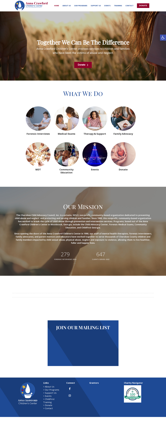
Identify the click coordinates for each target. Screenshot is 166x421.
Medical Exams (66, 133)
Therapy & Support (95, 133)
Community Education (66, 171)
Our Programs (52, 389)
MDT (38, 169)
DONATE (143, 5)
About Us (49, 386)
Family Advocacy (123, 133)
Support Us (50, 392)
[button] (163, 38)
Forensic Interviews (38, 133)
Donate (48, 405)
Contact (49, 408)
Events (95, 169)
